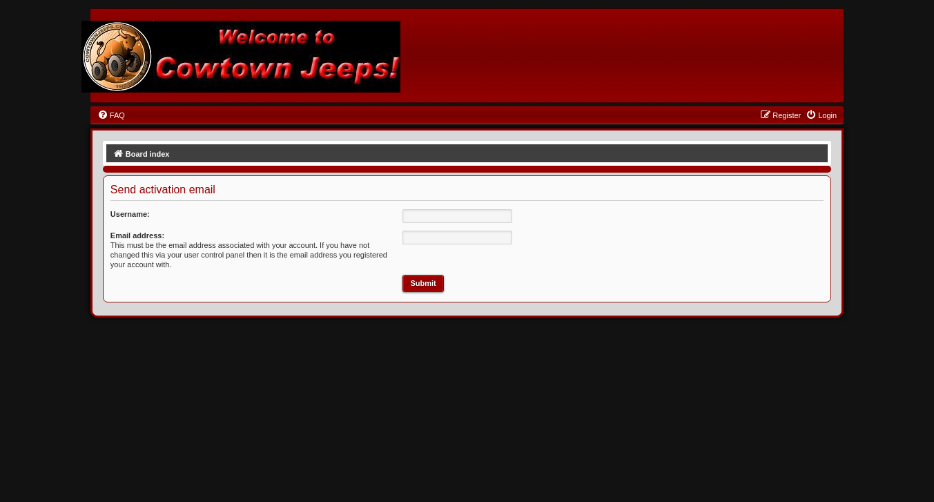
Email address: (137, 235)
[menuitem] (111, 115)
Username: (130, 214)
